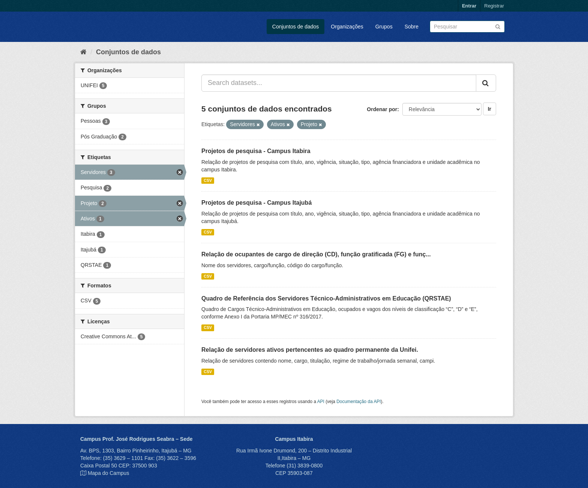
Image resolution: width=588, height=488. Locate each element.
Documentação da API (358, 401)
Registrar (494, 6)
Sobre (411, 27)
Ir (489, 109)
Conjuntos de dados (295, 27)
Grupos (384, 27)
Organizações (347, 27)
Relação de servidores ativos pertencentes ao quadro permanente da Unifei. (309, 350)
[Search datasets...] (338, 83)
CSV (208, 180)
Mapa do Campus (108, 473)
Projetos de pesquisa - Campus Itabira (255, 151)
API (320, 401)
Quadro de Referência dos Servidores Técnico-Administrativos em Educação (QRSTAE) (326, 298)
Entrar (469, 6)
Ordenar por (382, 109)
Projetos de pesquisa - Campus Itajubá (256, 202)
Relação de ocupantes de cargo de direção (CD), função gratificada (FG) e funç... (316, 254)
